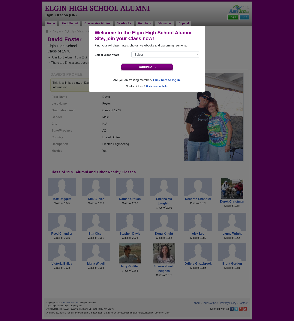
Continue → (147, 67)
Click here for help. (157, 86)
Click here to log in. (167, 80)
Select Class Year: (107, 54)
